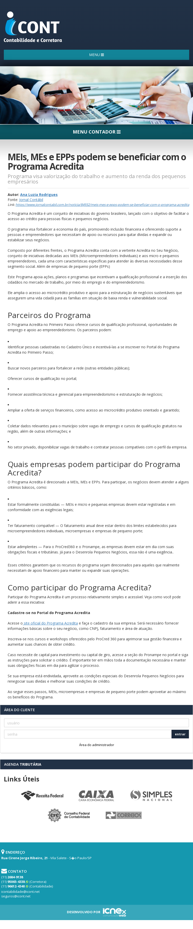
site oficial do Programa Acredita (50, 623)
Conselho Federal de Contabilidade (69, 816)
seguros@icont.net (15, 896)
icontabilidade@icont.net (20, 891)
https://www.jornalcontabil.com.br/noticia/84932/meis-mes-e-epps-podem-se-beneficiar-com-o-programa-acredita (102, 204)
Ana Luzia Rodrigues (39, 194)
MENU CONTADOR (96, 132)
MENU (96, 54)
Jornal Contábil (31, 199)
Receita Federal (42, 796)
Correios (124, 816)
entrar (180, 734)
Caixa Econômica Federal (96, 796)
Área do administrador (96, 744)
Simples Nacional (151, 796)
